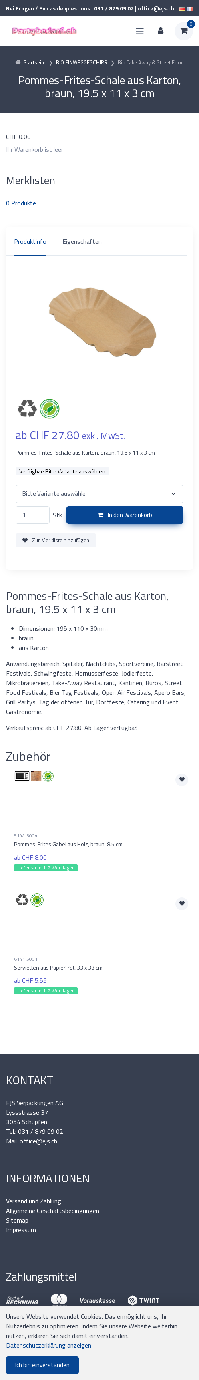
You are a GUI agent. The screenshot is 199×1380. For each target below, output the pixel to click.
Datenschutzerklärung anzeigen (48, 1345)
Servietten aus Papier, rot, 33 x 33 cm (58, 967)
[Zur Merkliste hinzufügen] (181, 780)
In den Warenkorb (125, 514)
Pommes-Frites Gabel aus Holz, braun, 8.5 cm (68, 844)
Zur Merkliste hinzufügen (55, 540)
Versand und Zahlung (33, 1201)
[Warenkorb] (184, 31)
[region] (99, 241)
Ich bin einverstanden (42, 1365)
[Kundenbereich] (160, 31)
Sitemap (17, 1220)
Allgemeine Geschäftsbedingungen (52, 1210)
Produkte (21, 203)
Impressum (21, 1230)
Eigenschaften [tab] (82, 241)
